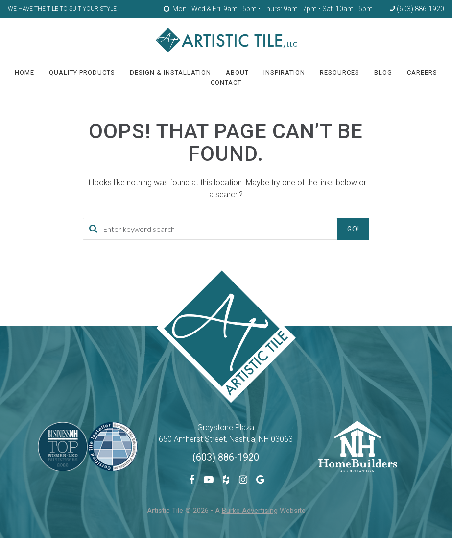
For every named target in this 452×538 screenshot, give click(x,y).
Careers (422, 72)
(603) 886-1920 (225, 457)
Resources (339, 72)
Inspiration (284, 72)
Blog (383, 72)
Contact (226, 82)
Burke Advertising (250, 510)
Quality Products (82, 72)
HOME (24, 72)
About (237, 72)
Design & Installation (170, 72)
